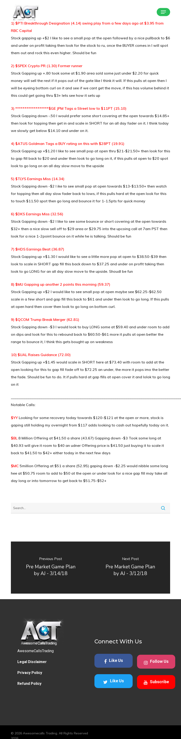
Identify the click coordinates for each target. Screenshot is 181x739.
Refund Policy (29, 683)
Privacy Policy (29, 672)
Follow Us (156, 662)
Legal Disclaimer (32, 662)
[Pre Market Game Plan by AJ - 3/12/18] (130, 568)
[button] (163, 12)
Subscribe (156, 682)
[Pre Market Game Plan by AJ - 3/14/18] (50, 568)
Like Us (113, 661)
